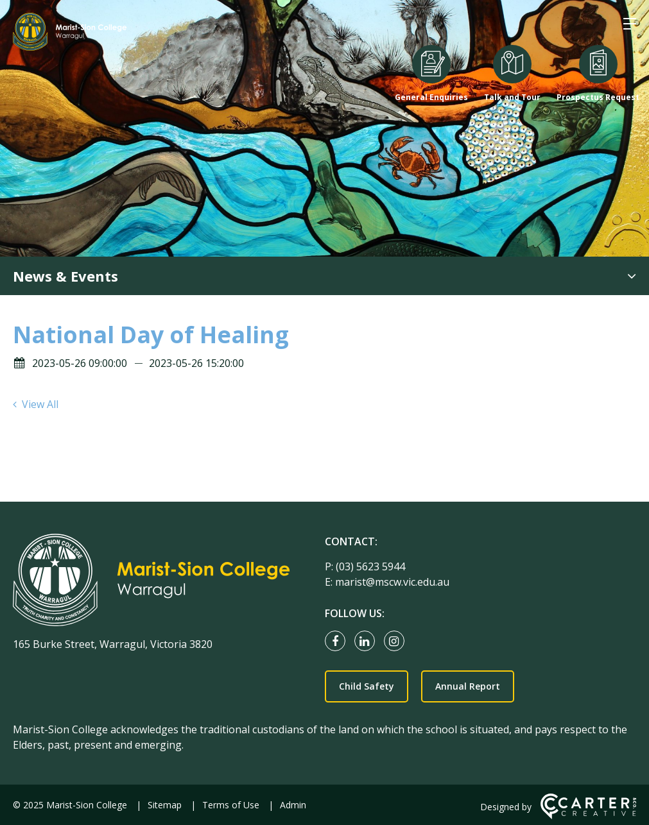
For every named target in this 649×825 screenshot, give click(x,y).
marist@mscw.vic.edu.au (392, 582)
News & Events (65, 275)
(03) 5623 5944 (370, 566)
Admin (293, 805)
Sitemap (165, 805)
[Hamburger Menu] (629, 24)
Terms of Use (230, 805)
